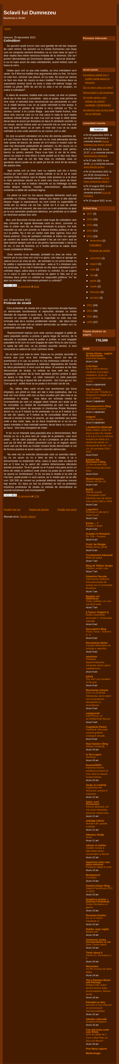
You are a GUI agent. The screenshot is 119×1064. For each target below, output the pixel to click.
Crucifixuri (91, 877)
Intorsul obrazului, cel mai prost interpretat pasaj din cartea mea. (97, 809)
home (7, 28)
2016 (90, 219)
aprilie (93, 280)
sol (92, 152)
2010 (90, 316)
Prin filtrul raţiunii (96, 1048)
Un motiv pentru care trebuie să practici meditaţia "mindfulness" (97, 101)
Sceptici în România (98, 533)
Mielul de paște (94, 557)
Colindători (12, 40)
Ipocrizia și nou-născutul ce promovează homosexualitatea (98, 1008)
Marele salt (92, 931)
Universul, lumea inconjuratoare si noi (98, 940)
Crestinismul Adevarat (99, 555)
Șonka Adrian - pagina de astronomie (99, 354)
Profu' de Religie (96, 544)
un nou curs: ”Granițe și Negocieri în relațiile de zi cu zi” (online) (99, 395)
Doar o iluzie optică (96, 944)
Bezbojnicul (93, 875)
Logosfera (92, 509)
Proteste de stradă (17, 303)
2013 (90, 236)
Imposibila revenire (96, 408)
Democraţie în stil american (98, 92)
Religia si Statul (94, 525)
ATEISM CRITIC (95, 821)
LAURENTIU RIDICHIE (99, 427)
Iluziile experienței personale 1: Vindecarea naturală (99, 617)
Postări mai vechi (67, 509)
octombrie (96, 258)
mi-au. (89, 837)
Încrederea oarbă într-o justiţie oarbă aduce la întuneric (96, 79)
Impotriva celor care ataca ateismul (98, 863)
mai (92, 275)
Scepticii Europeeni (96, 1021)
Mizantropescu (94, 478)
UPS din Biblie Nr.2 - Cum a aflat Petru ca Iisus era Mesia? (97, 1037)
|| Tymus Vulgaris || (97, 612)
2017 (90, 213)
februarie (95, 292)
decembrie (96, 240)
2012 (90, 305)
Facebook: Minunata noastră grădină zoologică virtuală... (97, 732)
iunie (93, 269)
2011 (90, 310)
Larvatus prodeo (94, 419)
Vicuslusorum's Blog (98, 406)
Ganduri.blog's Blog (98, 885)
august (94, 264)
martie (94, 286)
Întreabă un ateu (95, 1002)
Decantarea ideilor (97, 642)
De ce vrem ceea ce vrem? (98, 87)
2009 (90, 322)
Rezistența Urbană (97, 690)
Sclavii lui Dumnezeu (29, 12)
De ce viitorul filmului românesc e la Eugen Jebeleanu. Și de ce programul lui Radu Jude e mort (99, 375)
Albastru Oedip (95, 834)
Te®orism (91, 757)
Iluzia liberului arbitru (94, 167)
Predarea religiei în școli (98, 867)
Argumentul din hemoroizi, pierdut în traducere (97, 790)
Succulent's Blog (96, 629)
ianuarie (95, 297)
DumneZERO (93, 765)
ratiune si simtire (96, 845)
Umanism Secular (96, 576)
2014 (90, 230)
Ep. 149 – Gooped (95, 536)
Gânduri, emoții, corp (97, 568)
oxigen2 (90, 416)
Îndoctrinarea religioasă (95, 156)
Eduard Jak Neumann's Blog (96, 460)
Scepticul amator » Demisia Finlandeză (97, 900)
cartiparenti (93, 713)
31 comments (24, 496)
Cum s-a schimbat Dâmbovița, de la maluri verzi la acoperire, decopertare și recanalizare (98, 699)
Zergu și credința (96, 785)
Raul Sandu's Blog (97, 743)
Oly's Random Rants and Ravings (98, 981)
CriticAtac (92, 366)
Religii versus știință (96, 547)
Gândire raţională (96, 1019)
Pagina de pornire (39, 509)
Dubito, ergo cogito (97, 929)
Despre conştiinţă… (96, 746)
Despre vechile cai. (96, 481)
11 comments (24, 286)
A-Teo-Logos (93, 754)
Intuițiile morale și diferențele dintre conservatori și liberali (97, 851)
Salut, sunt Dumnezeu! (92, 803)
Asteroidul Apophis (96, 358)
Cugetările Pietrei (96, 727)
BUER (89, 489)
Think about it (94, 952)
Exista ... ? (92, 523)
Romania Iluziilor (96, 915)
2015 (90, 225)
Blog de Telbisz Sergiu (99, 565)
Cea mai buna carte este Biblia (97, 1030)
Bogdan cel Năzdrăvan (92, 597)
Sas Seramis (93, 389)
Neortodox (92, 966)
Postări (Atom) (28, 516)
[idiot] (89, 676)
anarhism (91, 656)
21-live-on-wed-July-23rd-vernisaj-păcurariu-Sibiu (98, 467)
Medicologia (93, 1053)
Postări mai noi (12, 509)
